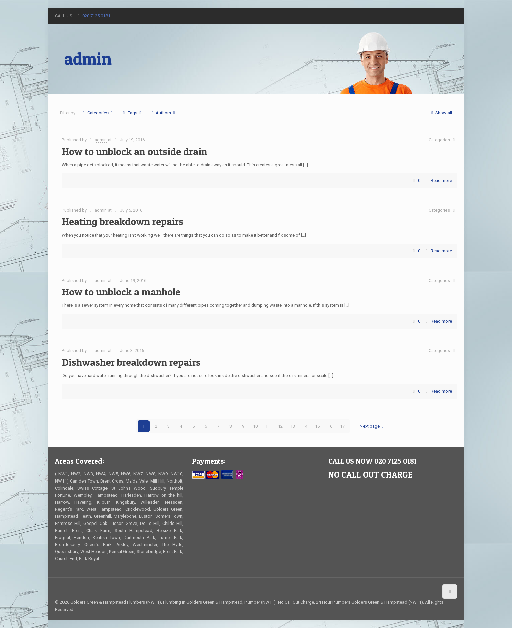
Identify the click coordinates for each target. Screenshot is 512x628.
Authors (163, 112)
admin (101, 139)
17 (342, 426)
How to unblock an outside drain (134, 151)
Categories (97, 112)
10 (255, 426)
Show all (440, 112)
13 (292, 426)
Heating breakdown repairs (122, 221)
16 (330, 426)
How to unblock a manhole (121, 292)
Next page (373, 426)
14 (305, 426)
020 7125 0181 (96, 15)
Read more (441, 180)
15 (317, 426)
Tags (132, 112)
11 (267, 426)
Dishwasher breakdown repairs (131, 362)
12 (280, 426)
